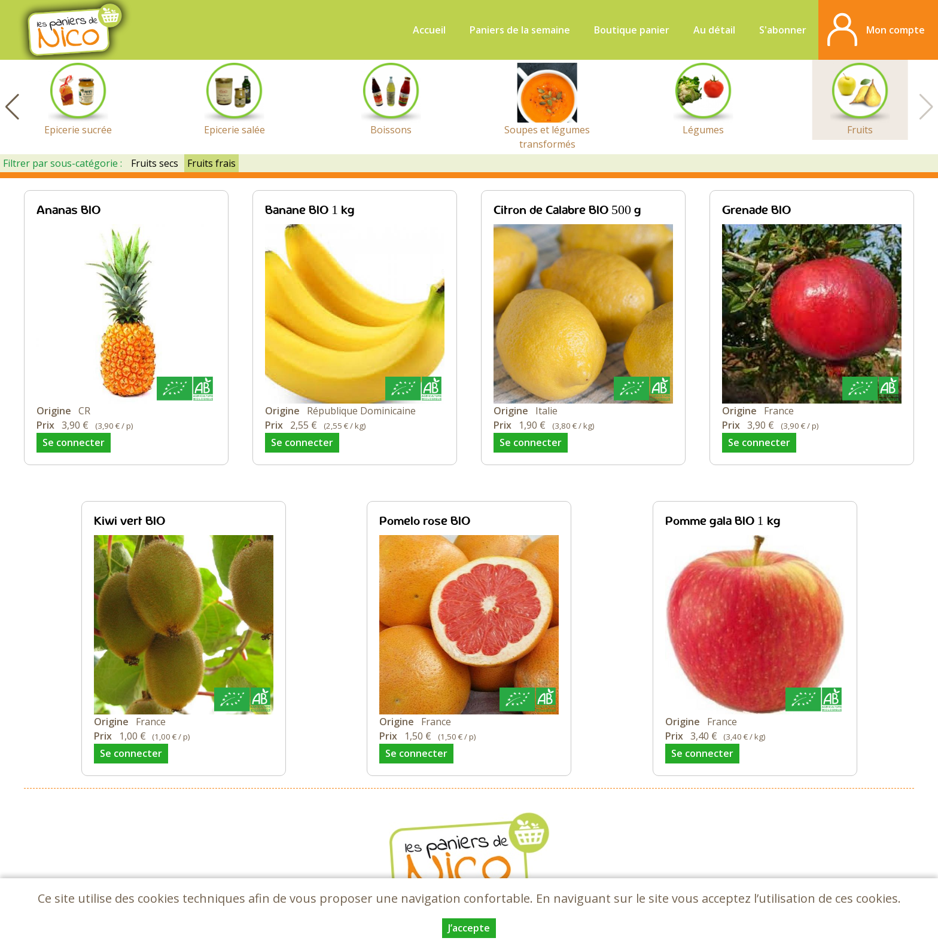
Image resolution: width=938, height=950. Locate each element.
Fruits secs (154, 163)
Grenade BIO (756, 211)
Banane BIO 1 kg (310, 211)
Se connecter (73, 442)
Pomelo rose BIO (424, 522)
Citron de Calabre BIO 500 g (567, 211)
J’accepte (469, 927)
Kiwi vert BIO (129, 522)
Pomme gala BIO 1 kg (723, 522)
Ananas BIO (68, 211)
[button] (12, 107)
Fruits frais (211, 163)
